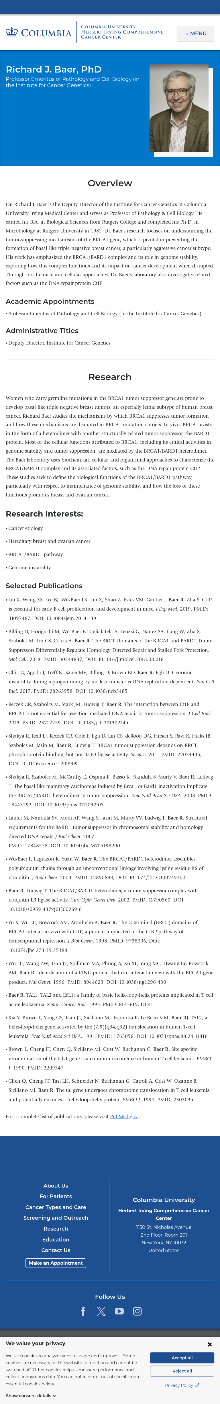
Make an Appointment (56, 1263)
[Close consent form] (209, 1351)
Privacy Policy (182, 1392)
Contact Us (55, 1250)
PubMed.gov (125, 1117)
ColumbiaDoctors (178, 1152)
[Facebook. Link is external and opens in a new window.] (83, 1311)
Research (55, 1229)
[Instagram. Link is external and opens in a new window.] (137, 1311)
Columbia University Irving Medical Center (110, 7)
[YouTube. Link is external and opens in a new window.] (119, 1311)
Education (55, 1240)
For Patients (56, 1196)
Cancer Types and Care (56, 1207)
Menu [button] (199, 33)
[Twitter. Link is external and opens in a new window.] (101, 1311)
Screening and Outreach (56, 1218)
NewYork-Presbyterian (110, 1155)
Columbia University (121, 1339)
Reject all (182, 1378)
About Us (55, 1186)
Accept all (182, 1364)
